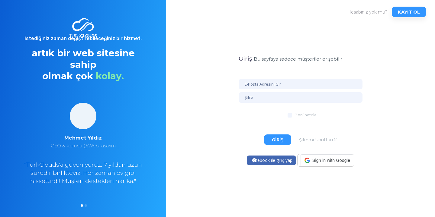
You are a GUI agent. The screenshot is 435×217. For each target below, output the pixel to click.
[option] (83, 152)
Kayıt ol (409, 12)
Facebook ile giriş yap (271, 160)
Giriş (277, 140)
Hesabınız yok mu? (367, 12)
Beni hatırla (306, 114)
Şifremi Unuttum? (318, 140)
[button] (327, 160)
